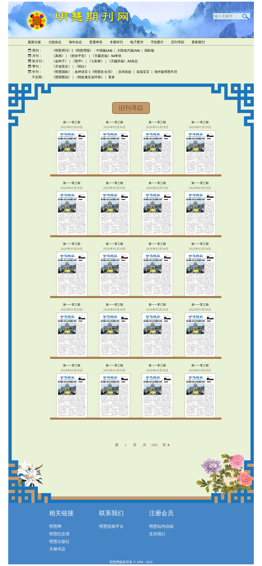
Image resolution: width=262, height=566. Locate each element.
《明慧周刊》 (61, 50)
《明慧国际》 (61, 71)
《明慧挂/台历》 (102, 71)
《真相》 (58, 56)
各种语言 (81, 71)
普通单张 (95, 42)
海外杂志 (75, 42)
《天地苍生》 (61, 66)
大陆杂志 (54, 42)
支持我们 (157, 534)
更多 (111, 77)
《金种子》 (60, 61)
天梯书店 (57, 549)
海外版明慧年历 (165, 71)
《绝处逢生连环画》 (89, 77)
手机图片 (157, 42)
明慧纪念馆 (59, 534)
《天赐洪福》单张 (106, 56)
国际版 (149, 50)
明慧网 (55, 526)
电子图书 (136, 42)
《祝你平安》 (78, 56)
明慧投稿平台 (111, 526)
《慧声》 (78, 61)
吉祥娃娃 (124, 71)
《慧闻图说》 (61, 77)
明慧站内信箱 (161, 526)
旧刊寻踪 (177, 42)
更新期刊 (198, 42)
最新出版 (34, 42)
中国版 (104, 50)
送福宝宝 (142, 71)
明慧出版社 (59, 541)
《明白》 (81, 66)
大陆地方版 (128, 50)
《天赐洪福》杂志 (122, 61)
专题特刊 (116, 42)
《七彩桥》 (96, 61)
